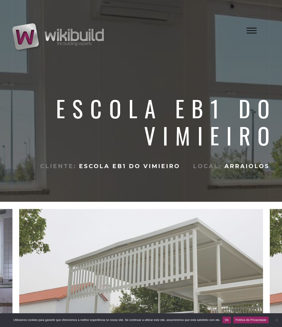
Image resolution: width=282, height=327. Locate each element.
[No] (276, 320)
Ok (226, 320)
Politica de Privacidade (250, 320)
